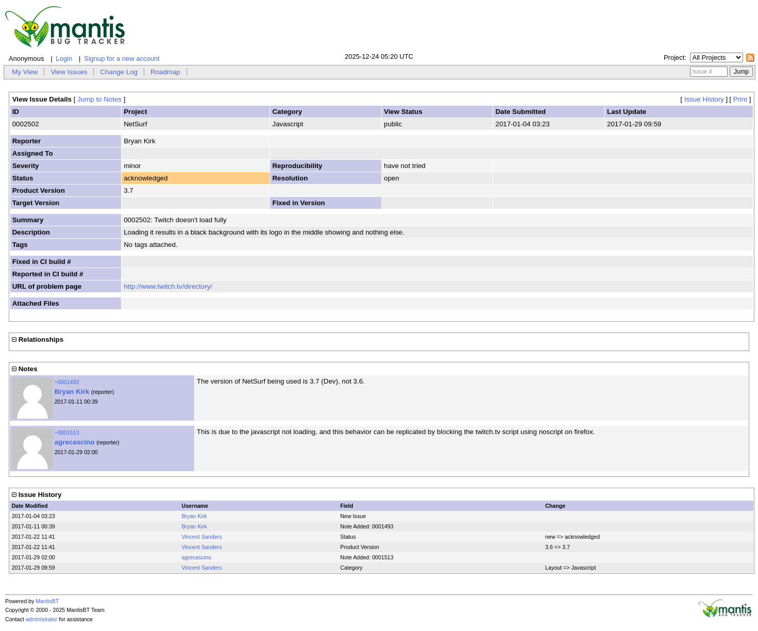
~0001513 (67, 432)
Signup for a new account (122, 58)
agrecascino (75, 442)
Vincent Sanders (201, 537)
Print (740, 99)
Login (64, 58)
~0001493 (67, 382)
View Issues (68, 72)
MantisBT (47, 601)
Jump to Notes (99, 99)
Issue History (704, 99)
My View (25, 72)
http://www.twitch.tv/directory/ (168, 286)
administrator (42, 619)
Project (674, 57)
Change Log (119, 72)
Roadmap (165, 72)
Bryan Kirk (72, 391)
